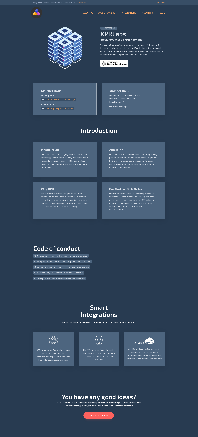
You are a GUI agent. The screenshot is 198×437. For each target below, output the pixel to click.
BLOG (162, 12)
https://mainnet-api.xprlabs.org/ (60, 99)
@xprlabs (161, 2)
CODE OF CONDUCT (107, 12)
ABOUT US (88, 12)
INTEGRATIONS (129, 12)
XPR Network (80, 2)
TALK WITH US (148, 12)
